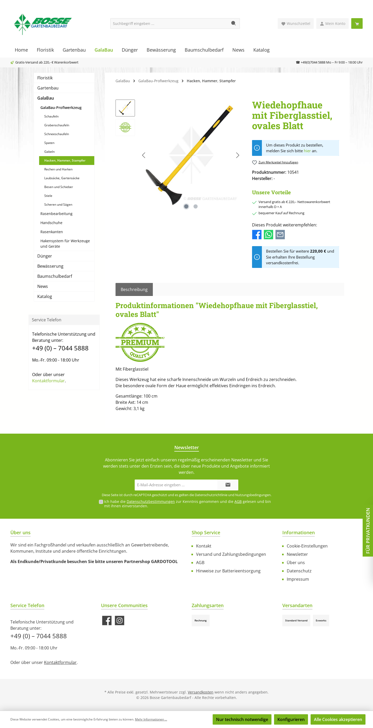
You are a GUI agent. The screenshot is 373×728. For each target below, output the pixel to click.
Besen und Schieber (58, 187)
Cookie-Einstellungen (307, 546)
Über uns (296, 562)
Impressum (298, 579)
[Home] (21, 50)
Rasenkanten (51, 231)
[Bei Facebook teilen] (257, 234)
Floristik (45, 78)
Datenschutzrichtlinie (211, 495)
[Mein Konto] (332, 23)
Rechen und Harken (58, 169)
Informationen (298, 532)
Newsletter (297, 554)
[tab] (134, 289)
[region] (178, 155)
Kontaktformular (48, 381)
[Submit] (228, 485)
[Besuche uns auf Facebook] (107, 620)
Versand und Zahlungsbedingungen (231, 554)
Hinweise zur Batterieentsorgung (228, 571)
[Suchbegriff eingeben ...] (169, 23)
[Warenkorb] (357, 23)
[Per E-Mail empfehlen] (280, 234)
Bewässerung (50, 266)
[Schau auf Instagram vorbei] (119, 620)
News (42, 286)
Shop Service (206, 532)
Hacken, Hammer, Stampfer (64, 160)
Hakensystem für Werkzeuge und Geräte (65, 243)
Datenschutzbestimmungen (151, 501)
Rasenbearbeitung (56, 213)
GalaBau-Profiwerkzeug (61, 107)
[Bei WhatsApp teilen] (268, 234)
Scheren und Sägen (58, 204)
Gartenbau (48, 88)
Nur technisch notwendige (242, 719)
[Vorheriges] (144, 155)
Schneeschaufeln (56, 134)
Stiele (48, 195)
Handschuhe (51, 222)
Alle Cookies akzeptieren (338, 719)
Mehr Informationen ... (151, 719)
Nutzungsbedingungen (253, 495)
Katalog (44, 296)
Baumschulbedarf (54, 276)
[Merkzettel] (296, 23)
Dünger (44, 256)
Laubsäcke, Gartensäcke (62, 178)
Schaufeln (51, 116)
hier (307, 150)
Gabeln (49, 151)
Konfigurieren (291, 719)
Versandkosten (200, 692)
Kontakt (203, 546)
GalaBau (45, 98)
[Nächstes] (237, 155)
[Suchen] (234, 23)
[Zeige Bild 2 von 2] (195, 206)
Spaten (49, 143)
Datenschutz (299, 571)
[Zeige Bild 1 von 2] (186, 206)
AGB (238, 501)
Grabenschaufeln (56, 125)
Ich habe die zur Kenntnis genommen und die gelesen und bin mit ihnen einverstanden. (187, 503)
